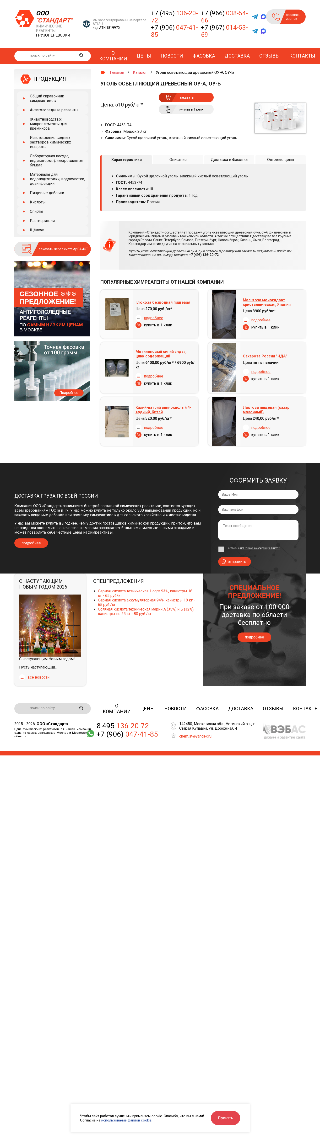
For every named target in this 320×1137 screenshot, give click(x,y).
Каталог (140, 72)
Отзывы (269, 56)
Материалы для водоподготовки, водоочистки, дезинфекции (57, 179)
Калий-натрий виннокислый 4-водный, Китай (163, 409)
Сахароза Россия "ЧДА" (265, 356)
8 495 (123, 725)
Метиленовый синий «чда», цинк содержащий (161, 353)
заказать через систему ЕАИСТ (63, 249)
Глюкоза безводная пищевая (163, 302)
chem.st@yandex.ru (195, 736)
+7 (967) (224, 31)
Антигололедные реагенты (54, 110)
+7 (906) (174, 31)
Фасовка (204, 56)
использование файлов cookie (126, 1120)
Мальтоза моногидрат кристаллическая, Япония (267, 302)
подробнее (153, 317)
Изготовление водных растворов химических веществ (50, 142)
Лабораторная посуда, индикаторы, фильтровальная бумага (56, 160)
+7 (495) (174, 17)
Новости (172, 56)
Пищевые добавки (47, 193)
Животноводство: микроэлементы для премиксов (48, 124)
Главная (117, 72)
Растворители (42, 220)
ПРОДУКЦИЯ (49, 79)
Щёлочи (37, 230)
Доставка (237, 56)
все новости (38, 677)
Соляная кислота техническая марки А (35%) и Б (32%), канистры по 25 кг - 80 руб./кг (146, 611)
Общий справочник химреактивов (47, 98)
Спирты (36, 211)
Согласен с (253, 547)
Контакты (302, 56)
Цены (144, 56)
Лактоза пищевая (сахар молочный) (266, 409)
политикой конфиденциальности (260, 547)
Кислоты (38, 202)
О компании (113, 56)
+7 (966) (224, 17)
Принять (225, 1118)
